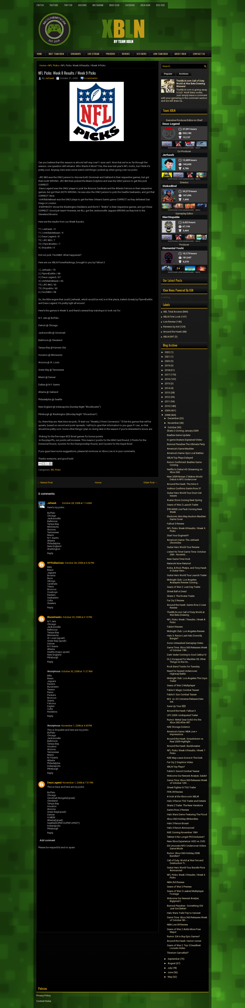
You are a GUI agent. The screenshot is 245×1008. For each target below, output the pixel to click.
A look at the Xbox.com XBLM (183, 796)
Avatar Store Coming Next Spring (184, 500)
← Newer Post (45, 482)
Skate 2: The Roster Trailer (181, 596)
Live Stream (93, 53)
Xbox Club (114, 5)
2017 (167, 374)
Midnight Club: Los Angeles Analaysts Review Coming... (183, 581)
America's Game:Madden (180, 448)
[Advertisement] (79, 940)
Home (39, 53)
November (173, 423)
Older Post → (150, 482)
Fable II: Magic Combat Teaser (183, 690)
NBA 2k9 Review (175, 882)
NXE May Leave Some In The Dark (185, 757)
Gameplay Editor (184, 213)
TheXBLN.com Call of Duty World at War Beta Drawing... (186, 613)
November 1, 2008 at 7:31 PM (78, 782)
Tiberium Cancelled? (178, 952)
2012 (167, 397)
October (172, 427)
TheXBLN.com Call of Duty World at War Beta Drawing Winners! (190, 83)
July (170, 968)
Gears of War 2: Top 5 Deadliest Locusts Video (184, 947)
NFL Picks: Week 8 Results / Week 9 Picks (67, 73)
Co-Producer (184, 151)
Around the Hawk (172, 331)
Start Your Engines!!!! (178, 535)
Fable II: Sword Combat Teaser (183, 771)
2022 (167, 352)
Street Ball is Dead (176, 591)
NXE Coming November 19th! (182, 832)
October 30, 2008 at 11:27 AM (76, 671)
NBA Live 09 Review (177, 924)
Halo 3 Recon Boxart (178, 823)
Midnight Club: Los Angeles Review (186, 631)
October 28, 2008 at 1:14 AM (77, 503)
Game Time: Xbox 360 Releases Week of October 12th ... (187, 781)
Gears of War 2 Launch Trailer (182, 504)
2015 (167, 383)
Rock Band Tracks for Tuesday (183, 666)
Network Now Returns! (179, 563)
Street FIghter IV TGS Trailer (181, 787)
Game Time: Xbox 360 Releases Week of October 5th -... (187, 919)
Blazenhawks (54, 617)
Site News (141, 53)
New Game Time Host (178, 559)
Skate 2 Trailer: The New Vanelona (185, 805)
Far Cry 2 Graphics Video (180, 762)
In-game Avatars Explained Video (184, 439)
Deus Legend (54, 782)
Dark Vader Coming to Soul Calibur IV (186, 654)
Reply (50, 553)
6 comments (90, 78)
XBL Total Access (172, 311)
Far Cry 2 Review (175, 600)
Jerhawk (49, 78)
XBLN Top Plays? (176, 766)
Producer (184, 244)
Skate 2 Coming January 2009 (182, 430)
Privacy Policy (43, 995)
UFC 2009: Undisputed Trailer (182, 715)
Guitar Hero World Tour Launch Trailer (187, 575)
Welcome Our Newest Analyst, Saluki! (187, 775)
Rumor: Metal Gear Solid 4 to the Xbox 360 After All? (184, 721)
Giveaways (76, 53)
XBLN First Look (172, 316)
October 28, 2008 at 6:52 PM (79, 562)
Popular (168, 74)
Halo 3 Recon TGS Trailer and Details (186, 801)
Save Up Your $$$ (176, 706)
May (170, 976)
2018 (167, 370)
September (174, 958)
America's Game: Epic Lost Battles (185, 453)
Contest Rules (43, 1001)
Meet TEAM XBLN (56, 53)
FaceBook (130, 5)
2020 (167, 361)
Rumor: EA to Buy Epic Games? (183, 936)
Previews (110, 53)
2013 (167, 392)
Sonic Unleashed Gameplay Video (185, 643)
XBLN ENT (168, 336)
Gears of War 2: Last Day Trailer (183, 587)
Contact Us (199, 53)
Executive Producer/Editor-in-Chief (184, 120)
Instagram (97, 5)
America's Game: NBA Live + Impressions (182, 733)
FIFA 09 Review (175, 791)
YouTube (54, 5)
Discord (82, 5)
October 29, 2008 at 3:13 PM (77, 617)
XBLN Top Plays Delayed (180, 457)
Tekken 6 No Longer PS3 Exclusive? (186, 836)
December (173, 418)
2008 (167, 415)
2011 (167, 401)
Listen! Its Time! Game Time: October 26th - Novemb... (186, 553)
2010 (167, 406)
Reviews (126, 53)
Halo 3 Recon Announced (180, 827)
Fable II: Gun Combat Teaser (182, 694)
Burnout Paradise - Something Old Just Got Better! (185, 907)
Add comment (47, 840)
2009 (167, 410)
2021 (167, 356)
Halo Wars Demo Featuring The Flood (187, 814)
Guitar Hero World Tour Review (183, 547)
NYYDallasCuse (55, 562)
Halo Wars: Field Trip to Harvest (184, 913)
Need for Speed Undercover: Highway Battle (182, 672)
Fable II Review (175, 626)
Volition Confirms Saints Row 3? (184, 488)
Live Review (169, 321)
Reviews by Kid (171, 326)
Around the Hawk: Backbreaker (183, 746)
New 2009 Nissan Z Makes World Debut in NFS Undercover (184, 478)
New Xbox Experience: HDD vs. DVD (186, 841)
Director (184, 182)
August (172, 963)
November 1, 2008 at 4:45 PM (76, 725)
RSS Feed (160, 5)
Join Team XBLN (160, 53)
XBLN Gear (145, 5)
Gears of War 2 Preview (179, 886)
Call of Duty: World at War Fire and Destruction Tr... (185, 862)
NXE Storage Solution (178, 727)
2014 (167, 388)
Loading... (166, 297)
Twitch (40, 5)
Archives (183, 74)
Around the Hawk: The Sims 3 (182, 484)
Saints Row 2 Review (178, 809)
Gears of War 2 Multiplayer (181, 685)
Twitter (68, 5)
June (170, 972)
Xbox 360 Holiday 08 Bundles (182, 819)
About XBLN (180, 53)
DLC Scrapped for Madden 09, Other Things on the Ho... (186, 660)
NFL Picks (53, 65)
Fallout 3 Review (175, 523)
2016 (167, 379)
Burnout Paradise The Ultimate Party (186, 444)
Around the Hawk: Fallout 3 (181, 710)
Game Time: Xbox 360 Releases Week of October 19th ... (187, 649)
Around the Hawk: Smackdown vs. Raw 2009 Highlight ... (185, 740)
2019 (167, 365)
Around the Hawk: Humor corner (184, 941)
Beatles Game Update (178, 435)
